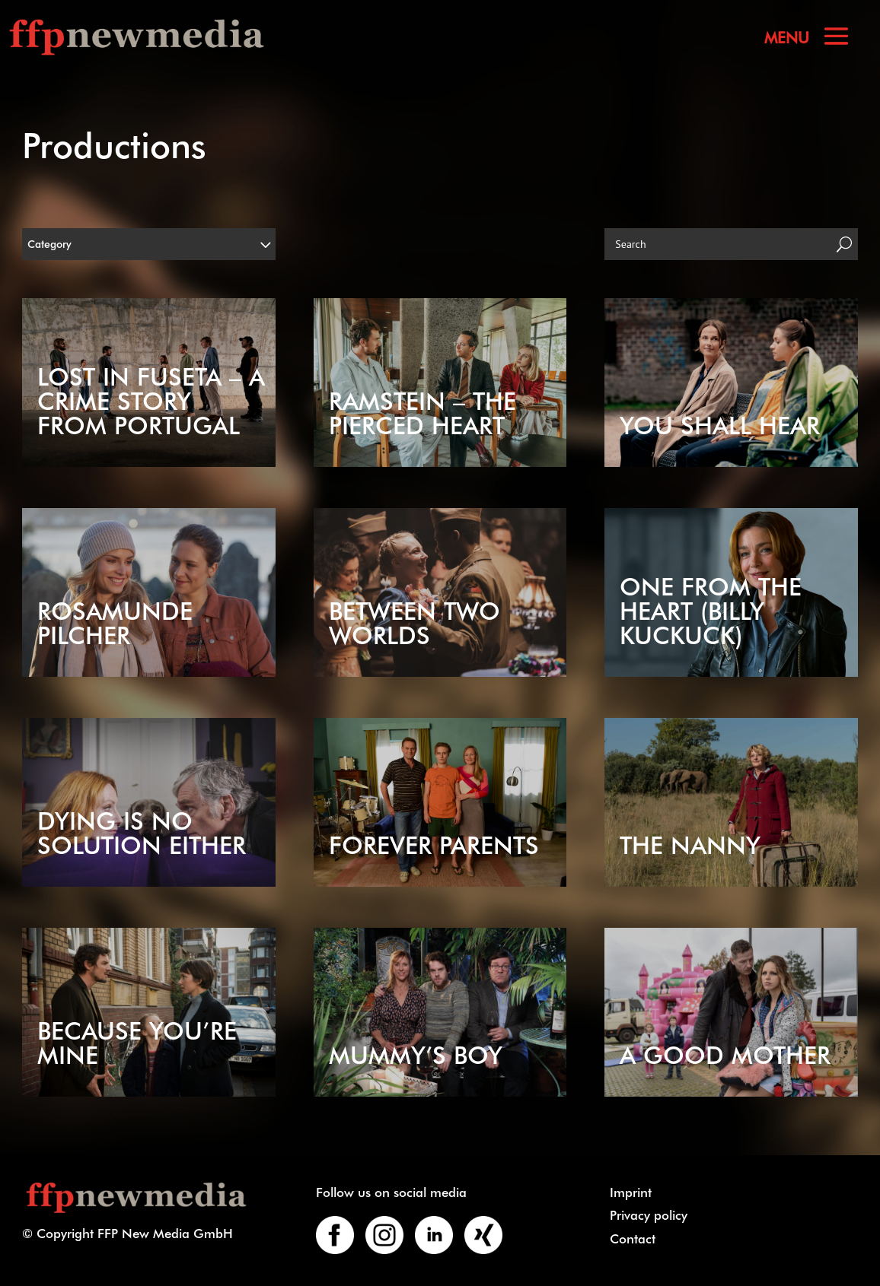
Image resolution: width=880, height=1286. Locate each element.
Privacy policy (648, 1214)
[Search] (717, 244)
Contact (632, 1238)
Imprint (631, 1191)
